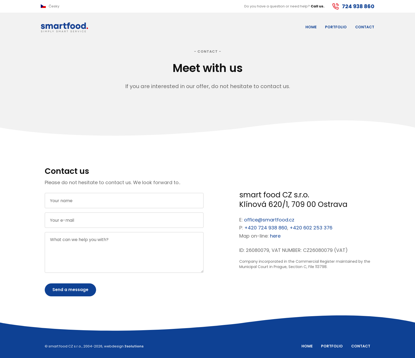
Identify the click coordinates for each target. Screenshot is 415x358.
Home (311, 27)
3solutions (133, 346)
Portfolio (336, 27)
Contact (364, 27)
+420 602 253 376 (311, 227)
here (275, 236)
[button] (50, 6)
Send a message (70, 289)
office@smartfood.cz (269, 219)
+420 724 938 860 (265, 227)
